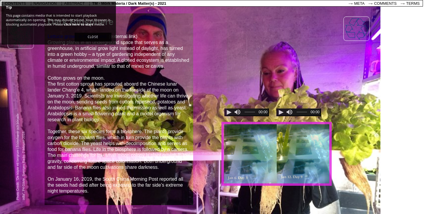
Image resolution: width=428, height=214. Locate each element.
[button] (93, 37)
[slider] (237, 112)
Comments (385, 3)
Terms (413, 3)
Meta (359, 3)
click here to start (78, 24)
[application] (246, 112)
